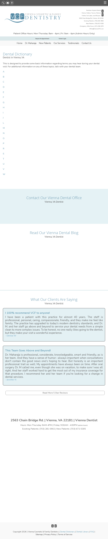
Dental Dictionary (67, 531)
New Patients (45, 43)
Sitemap (39, 534)
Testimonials (73, 43)
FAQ (92, 531)
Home (19, 43)
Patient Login (62, 38)
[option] (54, 325)
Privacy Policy (50, 534)
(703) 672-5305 (99, 23)
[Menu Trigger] (105, 2)
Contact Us (86, 43)
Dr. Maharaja (30, 43)
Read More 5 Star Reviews (55, 392)
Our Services (59, 43)
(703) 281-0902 (99, 21)
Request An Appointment (42, 38)
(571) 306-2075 (99, 26)
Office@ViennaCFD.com (96, 29)
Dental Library (82, 531)
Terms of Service (65, 534)
